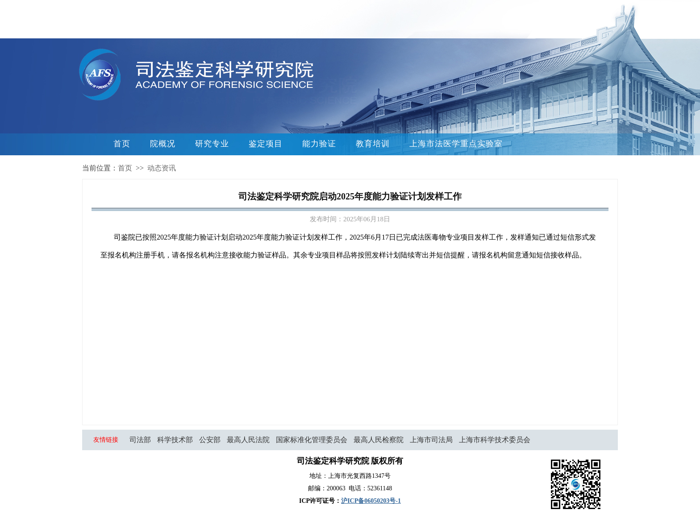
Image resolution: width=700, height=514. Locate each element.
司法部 (140, 440)
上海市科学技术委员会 (494, 440)
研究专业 (212, 143)
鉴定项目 (266, 143)
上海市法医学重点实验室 (456, 143)
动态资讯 (161, 168)
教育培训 (373, 143)
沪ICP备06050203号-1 (371, 500)
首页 (121, 143)
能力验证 (319, 143)
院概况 (162, 143)
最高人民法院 (248, 440)
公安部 (210, 440)
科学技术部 (175, 440)
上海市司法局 (431, 440)
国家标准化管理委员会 (311, 440)
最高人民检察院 (379, 440)
